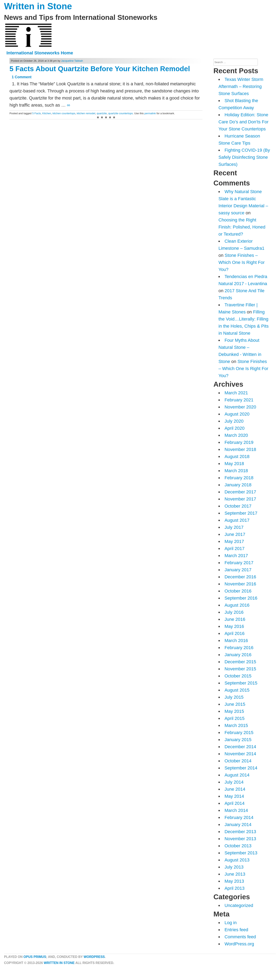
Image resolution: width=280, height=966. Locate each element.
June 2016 (234, 619)
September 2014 (240, 767)
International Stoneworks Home (39, 52)
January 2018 (237, 484)
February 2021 (238, 399)
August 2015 (237, 690)
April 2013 (234, 888)
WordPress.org (239, 943)
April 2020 (234, 428)
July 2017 (233, 527)
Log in (230, 922)
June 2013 (234, 874)
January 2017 (237, 569)
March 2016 (236, 640)
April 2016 (234, 633)
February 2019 (238, 442)
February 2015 (238, 732)
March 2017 (236, 555)
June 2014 (234, 789)
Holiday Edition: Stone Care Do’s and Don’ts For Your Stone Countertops (243, 121)
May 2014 (234, 796)
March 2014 (236, 810)
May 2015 (234, 711)
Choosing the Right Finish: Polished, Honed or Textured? (241, 227)
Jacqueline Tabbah (72, 60)
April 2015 (234, 718)
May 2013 (234, 881)
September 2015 (240, 683)
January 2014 (237, 824)
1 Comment (21, 77)
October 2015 (237, 675)
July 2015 (233, 697)
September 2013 (240, 852)
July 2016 (233, 612)
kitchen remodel (86, 113)
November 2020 (240, 406)
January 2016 (237, 654)
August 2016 (237, 605)
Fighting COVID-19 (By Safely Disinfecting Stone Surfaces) (244, 157)
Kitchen (46, 113)
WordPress (94, 957)
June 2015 (234, 704)
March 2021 (236, 392)
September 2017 (240, 513)
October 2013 (237, 845)
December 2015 (240, 661)
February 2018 (238, 477)
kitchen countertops (63, 113)
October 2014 (237, 760)
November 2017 (240, 499)
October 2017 (237, 506)
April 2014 (234, 803)
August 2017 (237, 520)
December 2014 (240, 746)
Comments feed (240, 936)
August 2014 (237, 775)
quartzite (102, 113)
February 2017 (238, 562)
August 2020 (237, 414)
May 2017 (234, 541)
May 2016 (234, 626)
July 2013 (233, 867)
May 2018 (234, 463)
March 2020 (236, 435)
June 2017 (234, 534)
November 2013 (240, 838)
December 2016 (240, 576)
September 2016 (240, 598)
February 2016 (238, 647)
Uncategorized (238, 905)
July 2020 (233, 421)
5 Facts (36, 113)
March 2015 (236, 725)
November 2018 (240, 449)
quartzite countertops (120, 113)
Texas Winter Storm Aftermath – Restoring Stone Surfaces (240, 86)
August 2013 (237, 859)
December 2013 (240, 831)
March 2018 (236, 470)
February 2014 (238, 817)
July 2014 (233, 782)
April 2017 (234, 548)
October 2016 (237, 591)
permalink (150, 113)
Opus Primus (34, 957)
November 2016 (240, 583)
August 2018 (237, 456)
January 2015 (237, 739)
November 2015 (240, 668)
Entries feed (236, 929)
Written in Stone (38, 6)
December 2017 (240, 491)
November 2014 (240, 753)
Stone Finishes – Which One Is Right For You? (241, 262)
